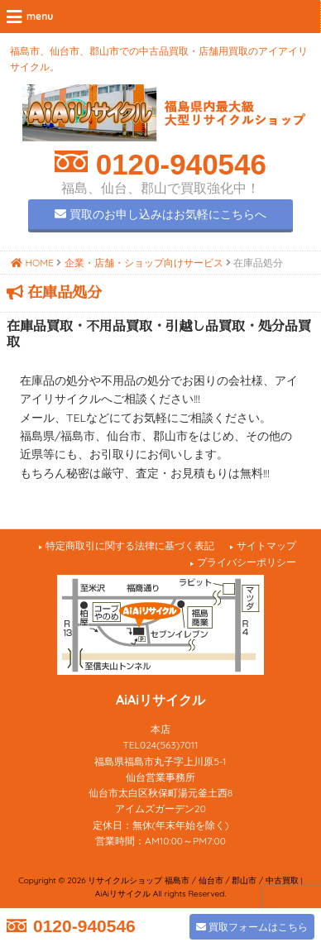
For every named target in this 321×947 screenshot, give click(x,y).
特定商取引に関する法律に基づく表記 (130, 545)
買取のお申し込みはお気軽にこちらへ (160, 214)
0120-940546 (177, 164)
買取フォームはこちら (252, 927)
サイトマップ (266, 545)
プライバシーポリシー (246, 562)
